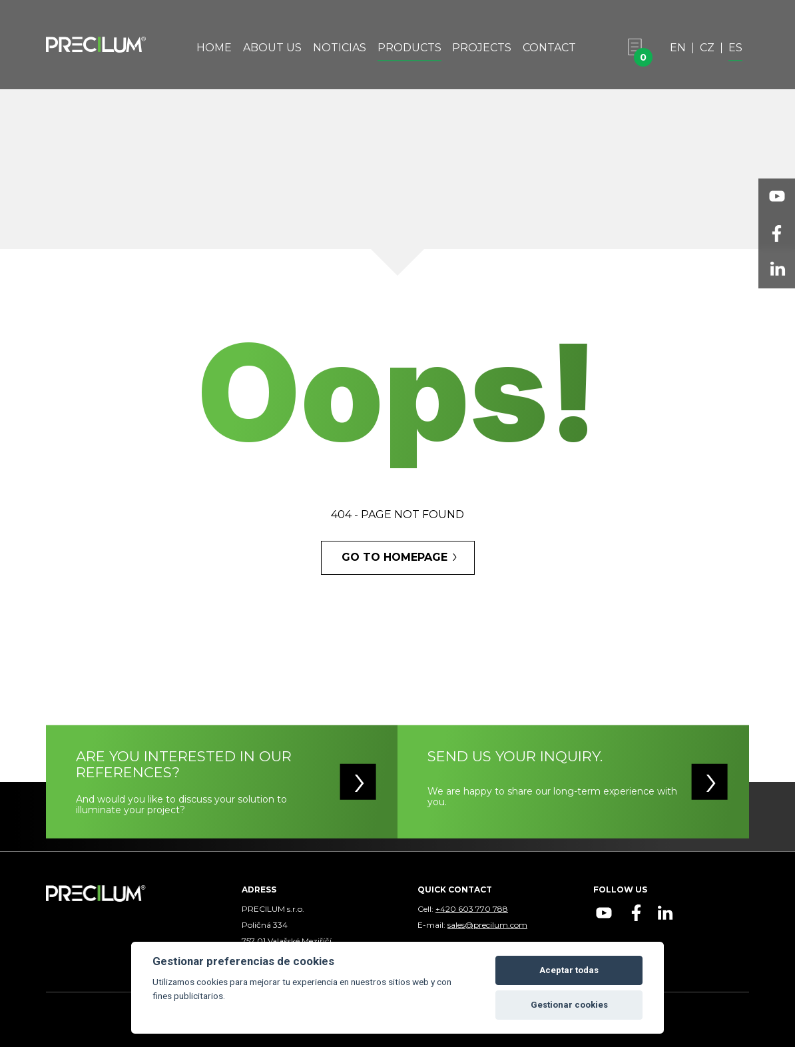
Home (214, 48)
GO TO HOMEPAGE (394, 557)
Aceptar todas (569, 970)
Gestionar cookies (569, 1005)
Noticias (339, 48)
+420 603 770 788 (471, 909)
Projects (481, 48)
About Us (272, 48)
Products (409, 48)
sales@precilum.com (487, 925)
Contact (549, 48)
